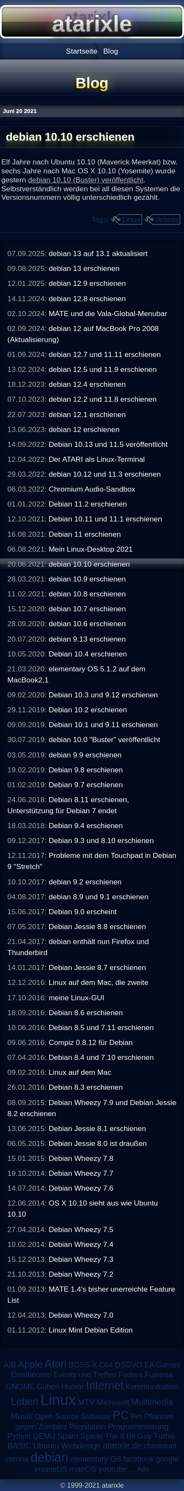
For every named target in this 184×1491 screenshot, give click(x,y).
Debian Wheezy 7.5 (81, 1229)
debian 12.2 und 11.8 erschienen (103, 399)
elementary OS (95, 1459)
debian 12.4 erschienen (87, 384)
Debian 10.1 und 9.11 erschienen (103, 724)
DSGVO (128, 1365)
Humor (72, 1386)
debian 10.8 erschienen (87, 594)
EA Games (162, 1365)
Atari (55, 1364)
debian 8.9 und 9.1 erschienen (98, 896)
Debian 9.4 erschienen (86, 825)
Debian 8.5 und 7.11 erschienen (101, 1027)
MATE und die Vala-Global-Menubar (108, 313)
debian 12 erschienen (84, 429)
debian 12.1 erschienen (87, 414)
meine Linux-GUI (76, 997)
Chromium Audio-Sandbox (92, 489)
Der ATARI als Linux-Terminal (97, 459)
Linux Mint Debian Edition (91, 1330)
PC (121, 1415)
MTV (86, 1402)
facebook (138, 1459)
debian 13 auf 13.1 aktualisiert (98, 253)
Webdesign (81, 1445)
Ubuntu (46, 1445)
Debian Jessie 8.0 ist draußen (98, 1143)
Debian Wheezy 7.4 (81, 1244)
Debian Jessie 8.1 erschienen (97, 1128)
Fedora (131, 1374)
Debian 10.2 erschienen (88, 709)
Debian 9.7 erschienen (86, 784)
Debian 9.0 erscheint (83, 911)
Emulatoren (32, 1374)
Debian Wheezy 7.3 (81, 1259)
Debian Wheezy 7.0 (81, 1315)
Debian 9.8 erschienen (86, 770)
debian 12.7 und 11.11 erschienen (105, 354)
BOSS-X (82, 1365)
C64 (106, 1365)
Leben (24, 1401)
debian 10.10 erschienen (89, 564)
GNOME (20, 1386)
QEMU (44, 1436)
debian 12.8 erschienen (87, 298)
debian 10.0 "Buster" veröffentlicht (104, 739)
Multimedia (152, 1402)
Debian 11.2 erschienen (88, 504)
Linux (131, 219)
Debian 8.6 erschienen (86, 1012)
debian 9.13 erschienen (87, 639)
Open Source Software (72, 1416)
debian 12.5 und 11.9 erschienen (103, 369)
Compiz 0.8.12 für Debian (91, 1042)
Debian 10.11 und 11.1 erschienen (105, 519)
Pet (136, 1416)
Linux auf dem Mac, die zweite (98, 982)
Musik (22, 1416)
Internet (105, 1385)
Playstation (87, 1426)
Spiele (91, 1435)
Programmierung (138, 1426)
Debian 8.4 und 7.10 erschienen (101, 1057)
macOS (83, 1469)
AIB (10, 1365)
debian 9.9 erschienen (85, 755)
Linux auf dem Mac (80, 1072)
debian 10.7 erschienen (87, 608)
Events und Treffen (84, 1374)
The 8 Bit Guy (128, 1436)
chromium (160, 1446)
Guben (48, 1386)
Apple (30, 1364)
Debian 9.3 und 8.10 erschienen (101, 840)
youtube (112, 1469)
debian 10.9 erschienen (87, 579)
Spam (67, 1435)
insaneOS (51, 1469)
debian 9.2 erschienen (85, 882)
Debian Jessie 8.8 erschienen (97, 926)
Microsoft (113, 1402)
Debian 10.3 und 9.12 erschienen (103, 695)
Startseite (81, 51)
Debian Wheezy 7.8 (81, 1158)
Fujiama (158, 1374)
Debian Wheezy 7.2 (81, 1274)
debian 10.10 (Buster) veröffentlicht (85, 180)
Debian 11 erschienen (85, 534)
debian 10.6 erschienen (87, 623)
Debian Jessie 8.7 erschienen (97, 967)
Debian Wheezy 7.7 (81, 1173)
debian (167, 219)
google (167, 1459)
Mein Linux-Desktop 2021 (91, 549)
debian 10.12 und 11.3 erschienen (105, 474)
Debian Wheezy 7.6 (81, 1188)
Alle (143, 1469)
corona (17, 1459)
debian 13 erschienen (84, 268)
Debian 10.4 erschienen (88, 654)
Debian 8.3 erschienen (86, 1087)
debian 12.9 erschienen (87, 283)
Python (18, 1436)
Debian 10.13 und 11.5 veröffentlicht (108, 444)
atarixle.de (122, 1445)
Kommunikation (151, 1386)
